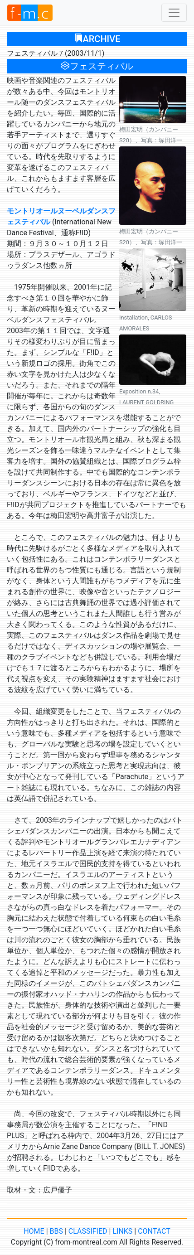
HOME (34, 1231)
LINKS (122, 1231)
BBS (56, 1231)
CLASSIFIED (87, 1231)
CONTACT (154, 1231)
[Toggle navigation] (174, 13)
